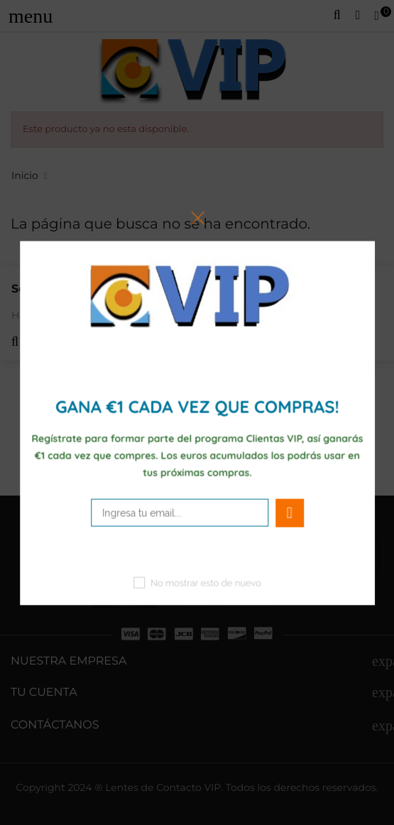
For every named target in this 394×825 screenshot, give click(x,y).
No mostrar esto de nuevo (206, 583)
